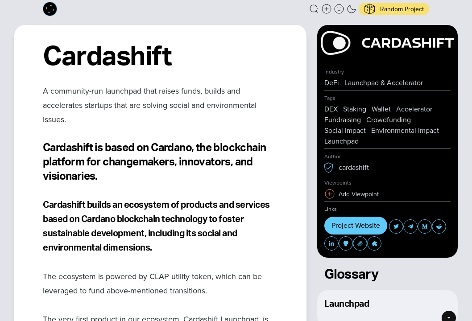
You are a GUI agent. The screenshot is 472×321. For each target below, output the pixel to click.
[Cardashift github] (346, 243)
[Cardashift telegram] (410, 226)
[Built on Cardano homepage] (50, 9)
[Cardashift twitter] (396, 226)
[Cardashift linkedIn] (331, 243)
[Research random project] (394, 9)
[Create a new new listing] (326, 9)
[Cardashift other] (374, 243)
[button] (314, 9)
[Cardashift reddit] (439, 226)
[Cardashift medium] (425, 226)
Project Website (355, 225)
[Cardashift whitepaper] (360, 243)
